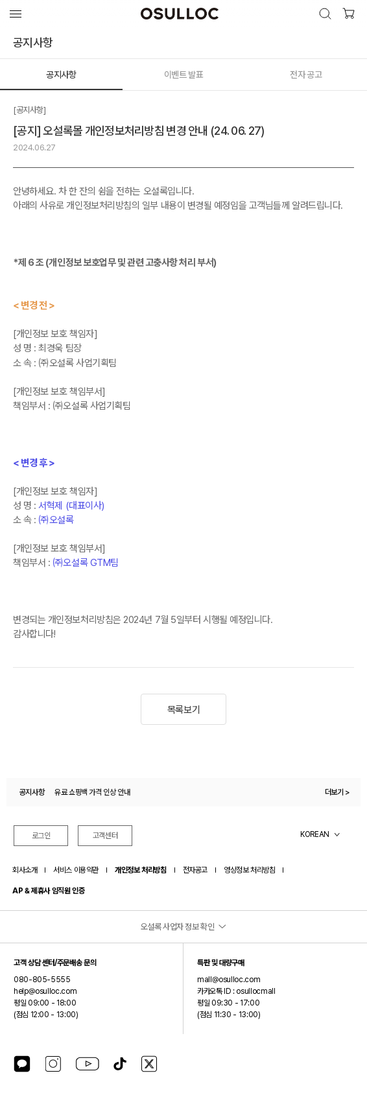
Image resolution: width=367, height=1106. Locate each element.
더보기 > (337, 792)
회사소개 (24, 870)
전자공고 (195, 870)
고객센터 (105, 835)
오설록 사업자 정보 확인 (178, 927)
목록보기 (183, 710)
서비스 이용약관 (76, 870)
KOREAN (314, 834)
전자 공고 (306, 74)
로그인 (41, 835)
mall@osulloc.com (228, 979)
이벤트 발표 (183, 74)
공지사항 (61, 74)
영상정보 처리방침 (249, 870)
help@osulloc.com (45, 991)
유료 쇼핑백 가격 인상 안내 (92, 792)
